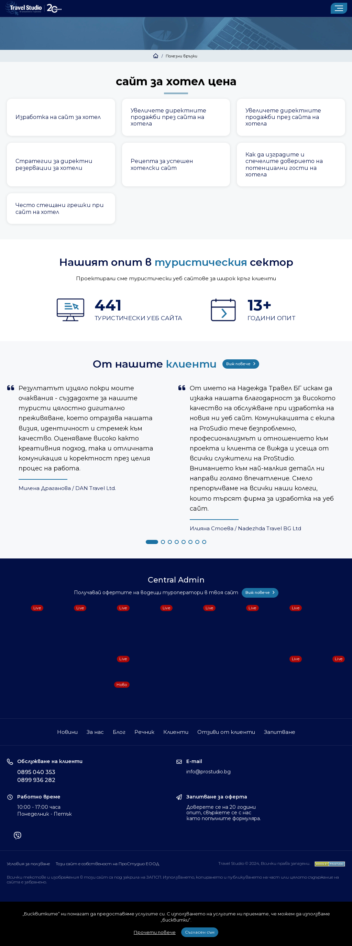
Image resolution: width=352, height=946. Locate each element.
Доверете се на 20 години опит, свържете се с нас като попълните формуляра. (223, 813)
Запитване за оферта (216, 797)
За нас (95, 732)
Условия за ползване (28, 863)
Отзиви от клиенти (226, 732)
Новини (67, 732)
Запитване (279, 732)
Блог (119, 732)
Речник (144, 732)
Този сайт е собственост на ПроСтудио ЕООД (107, 863)
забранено (35, 881)
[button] (152, 542)
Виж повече (240, 363)
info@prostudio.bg (208, 772)
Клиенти (175, 732)
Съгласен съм (199, 932)
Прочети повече (155, 932)
